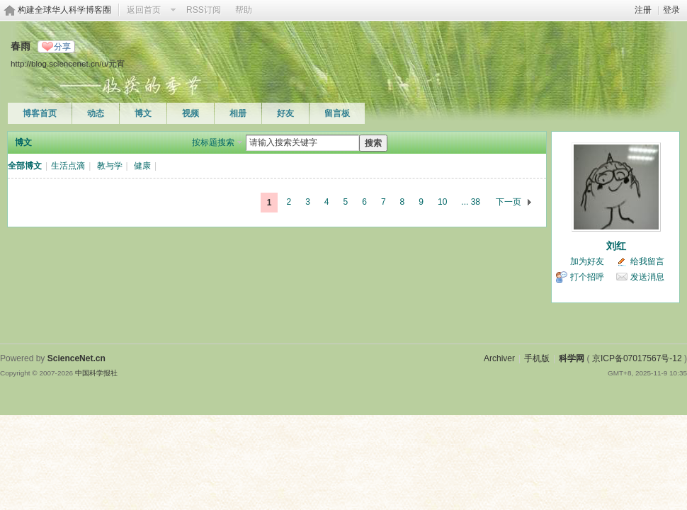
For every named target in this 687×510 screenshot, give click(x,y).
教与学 (110, 166)
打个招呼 (587, 277)
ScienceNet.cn (76, 358)
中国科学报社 (96, 373)
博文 (143, 113)
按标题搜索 (213, 142)
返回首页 (144, 10)
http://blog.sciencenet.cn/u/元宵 (68, 63)
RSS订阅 (203, 10)
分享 (62, 47)
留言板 (337, 113)
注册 (643, 10)
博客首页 (40, 113)
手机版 (537, 358)
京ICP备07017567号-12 (637, 358)
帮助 (243, 10)
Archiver (499, 358)
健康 (142, 166)
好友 (285, 113)
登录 (671, 10)
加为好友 (587, 261)
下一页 (508, 202)
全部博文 (25, 166)
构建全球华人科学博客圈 (64, 10)
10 (442, 202)
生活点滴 (68, 166)
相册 (237, 113)
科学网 (571, 358)
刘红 (616, 245)
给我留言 (647, 261)
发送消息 (647, 277)
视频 (190, 113)
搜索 (373, 143)
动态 (95, 113)
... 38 (470, 202)
